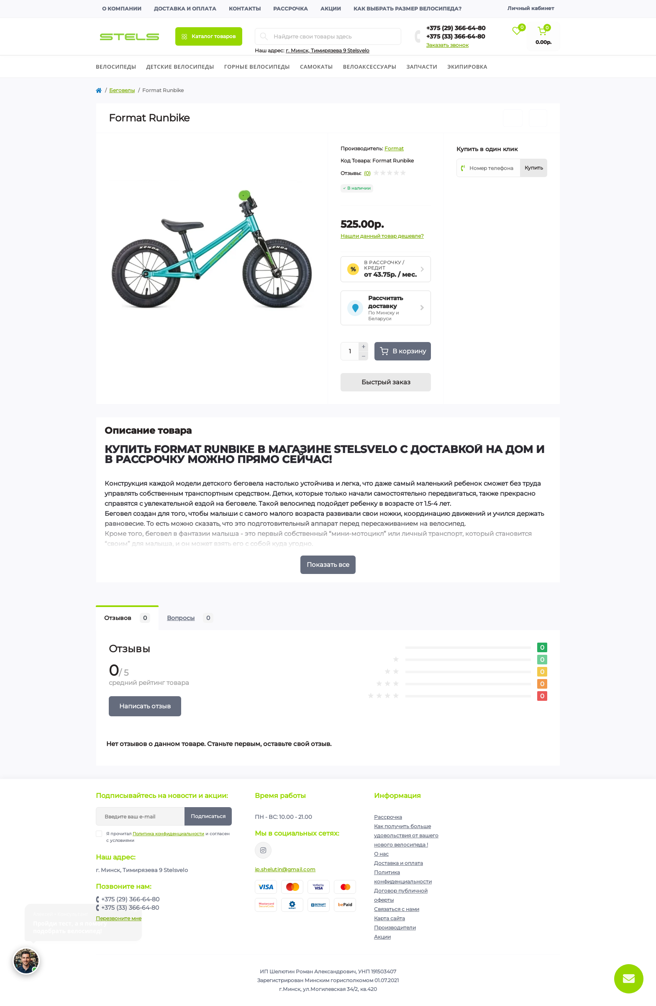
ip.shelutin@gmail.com (285, 869)
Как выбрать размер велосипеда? (407, 8)
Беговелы (122, 90)
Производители (395, 927)
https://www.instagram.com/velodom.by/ (263, 850)
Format (394, 148)
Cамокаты (316, 66)
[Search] (264, 36)
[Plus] (363, 346)
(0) (367, 173)
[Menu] (208, 36)
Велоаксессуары (370, 66)
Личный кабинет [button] (530, 8)
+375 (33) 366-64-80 (455, 36)
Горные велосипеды (257, 66)
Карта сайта (389, 918)
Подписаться (208, 816)
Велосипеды (116, 66)
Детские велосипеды (180, 66)
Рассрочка (290, 8)
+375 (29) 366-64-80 (456, 28)
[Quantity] (350, 351)
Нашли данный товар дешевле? (382, 236)
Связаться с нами (396, 909)
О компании (121, 8)
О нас (381, 854)
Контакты (245, 8)
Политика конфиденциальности (168, 833)
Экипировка (467, 66)
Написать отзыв (145, 706)
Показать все (328, 565)
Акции (330, 8)
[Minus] (363, 356)
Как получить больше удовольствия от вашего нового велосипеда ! (406, 835)
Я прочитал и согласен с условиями (168, 837)
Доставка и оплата (185, 8)
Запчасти (421, 66)
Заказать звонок (447, 45)
